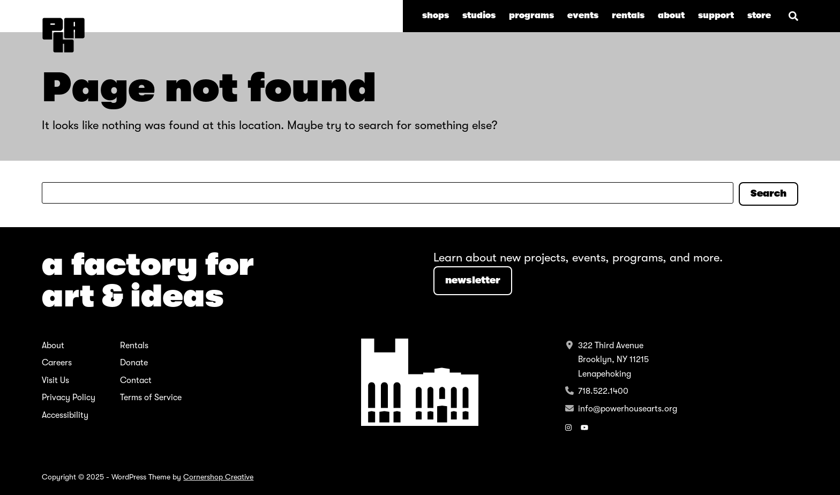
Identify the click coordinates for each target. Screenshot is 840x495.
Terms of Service (151, 397)
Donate (134, 363)
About (53, 345)
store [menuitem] (759, 15)
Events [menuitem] (582, 15)
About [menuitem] (671, 15)
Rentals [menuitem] (628, 15)
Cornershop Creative (218, 476)
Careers (57, 363)
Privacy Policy (68, 397)
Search (768, 193)
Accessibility (65, 415)
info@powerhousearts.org (627, 409)
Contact (136, 380)
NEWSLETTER (472, 280)
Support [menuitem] (716, 15)
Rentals (134, 345)
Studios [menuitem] (479, 15)
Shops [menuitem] (435, 15)
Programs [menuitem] (531, 15)
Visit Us (55, 380)
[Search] (793, 16)
